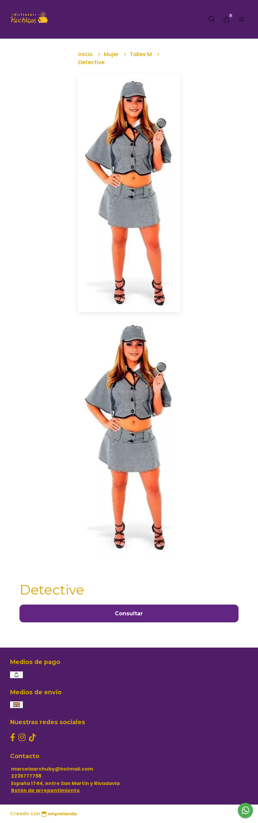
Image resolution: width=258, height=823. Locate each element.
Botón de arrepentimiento (45, 790)
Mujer (112, 54)
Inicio (86, 54)
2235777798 (26, 776)
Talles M (141, 54)
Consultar (129, 613)
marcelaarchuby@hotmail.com (52, 769)
